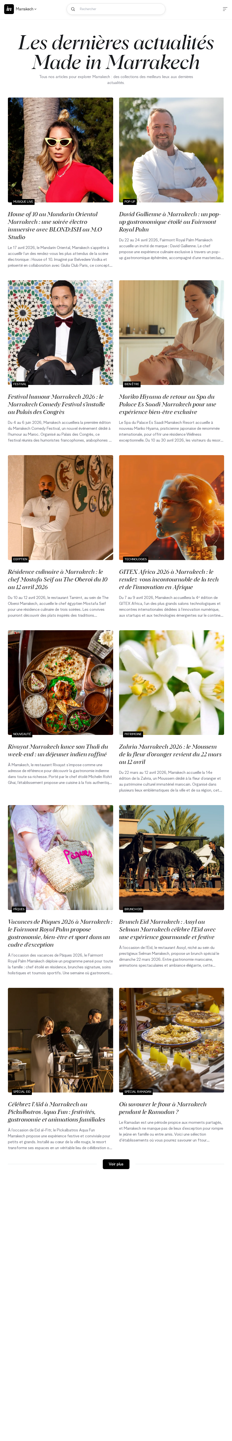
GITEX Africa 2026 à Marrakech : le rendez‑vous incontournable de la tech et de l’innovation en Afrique (169, 579)
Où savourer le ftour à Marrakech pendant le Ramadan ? (163, 1107)
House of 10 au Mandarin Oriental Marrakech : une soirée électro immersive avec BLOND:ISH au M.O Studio (55, 225)
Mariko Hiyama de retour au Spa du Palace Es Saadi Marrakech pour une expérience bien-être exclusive (167, 403)
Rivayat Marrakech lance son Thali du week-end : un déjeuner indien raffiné (58, 750)
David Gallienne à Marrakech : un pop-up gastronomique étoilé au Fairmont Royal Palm (170, 221)
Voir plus (116, 1164)
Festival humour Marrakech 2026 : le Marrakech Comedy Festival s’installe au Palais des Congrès (56, 403)
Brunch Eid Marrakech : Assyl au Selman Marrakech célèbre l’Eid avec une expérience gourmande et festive (167, 929)
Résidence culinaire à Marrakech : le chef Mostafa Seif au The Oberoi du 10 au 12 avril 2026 (57, 579)
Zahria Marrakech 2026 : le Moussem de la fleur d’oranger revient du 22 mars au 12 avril (170, 753)
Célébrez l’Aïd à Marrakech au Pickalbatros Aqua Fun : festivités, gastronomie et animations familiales (56, 1111)
